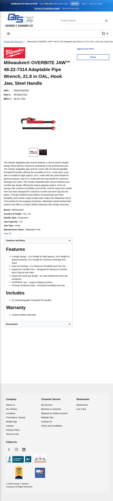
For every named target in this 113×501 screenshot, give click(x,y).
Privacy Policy (13, 430)
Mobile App (11, 421)
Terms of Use (12, 434)
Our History (11, 409)
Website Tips (47, 417)
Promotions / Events (16, 417)
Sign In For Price (85, 49)
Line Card (81, 409)
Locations (10, 413)
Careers (10, 426)
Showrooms (82, 405)
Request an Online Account (54, 413)
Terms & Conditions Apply (47, 8)
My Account (46, 405)
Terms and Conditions (51, 426)
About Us (10, 405)
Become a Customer (51, 409)
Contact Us (46, 421)
